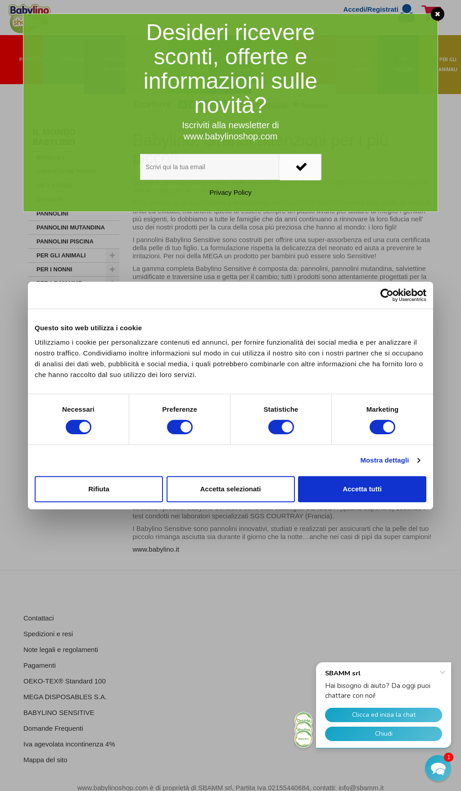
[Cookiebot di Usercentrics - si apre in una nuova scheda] (387, 295)
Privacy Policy (230, 192)
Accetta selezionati (230, 489)
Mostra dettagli (384, 460)
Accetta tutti (362, 489)
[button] (438, 768)
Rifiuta (98, 489)
